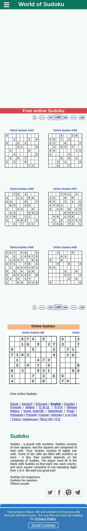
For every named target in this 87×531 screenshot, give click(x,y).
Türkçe (16, 419)
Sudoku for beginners (25, 477)
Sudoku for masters (23, 480)
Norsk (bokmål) (34, 411)
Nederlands (55, 411)
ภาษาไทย (71, 414)
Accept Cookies (43, 525)
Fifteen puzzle (19, 483)
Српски (44, 414)
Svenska (56, 414)
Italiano (30, 407)
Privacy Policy (45, 518)
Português (16, 414)
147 (50, 118)
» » (73, 118)
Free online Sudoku (23, 393)
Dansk (14, 404)
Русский (31, 414)
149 (65, 118)
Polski (70, 411)
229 (82, 118)
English (55, 404)
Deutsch (27, 404)
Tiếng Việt (46, 419)
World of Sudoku (41, 4)
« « (42, 118)
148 (58, 117)
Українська (30, 419)
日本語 (44, 407)
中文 (58, 419)
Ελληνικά (41, 404)
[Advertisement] (43, 60)
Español (69, 404)
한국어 (58, 407)
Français (15, 407)
